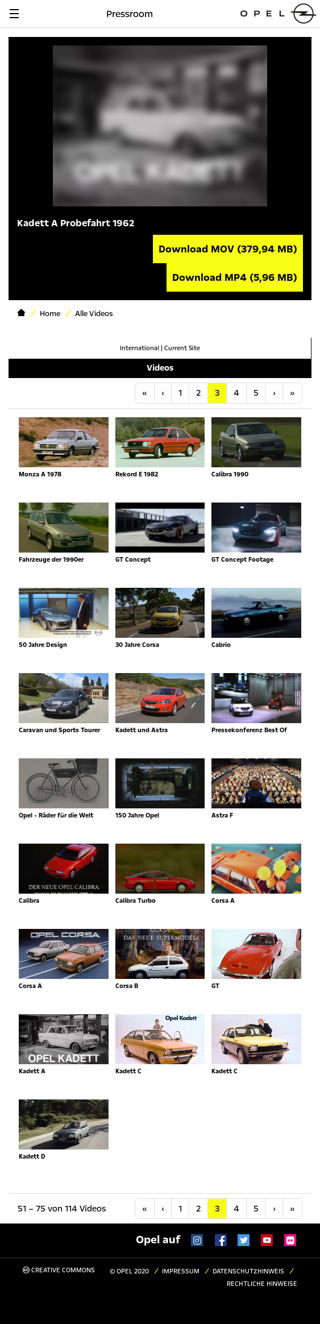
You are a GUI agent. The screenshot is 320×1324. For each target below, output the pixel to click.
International (139, 348)
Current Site (182, 348)
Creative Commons (59, 1270)
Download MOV (228, 249)
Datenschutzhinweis (248, 1271)
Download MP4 (234, 277)
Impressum (181, 1271)
